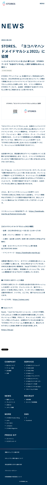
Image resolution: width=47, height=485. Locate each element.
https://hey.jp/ (7, 330)
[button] (42, 3)
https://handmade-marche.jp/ (28, 253)
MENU (42, 3)
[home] (8, 3)
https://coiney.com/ (21, 299)
